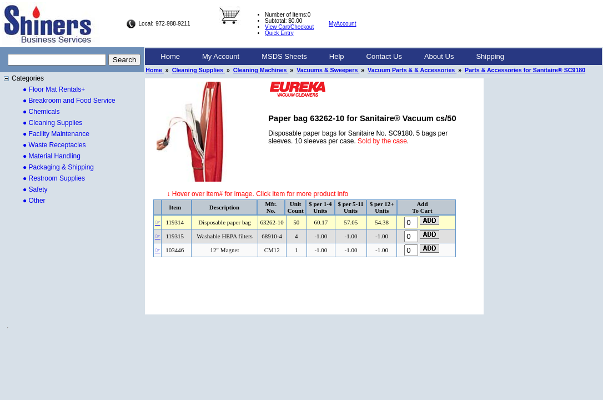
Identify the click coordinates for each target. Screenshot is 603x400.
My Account (220, 56)
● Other (34, 200)
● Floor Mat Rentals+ (54, 89)
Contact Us (384, 56)
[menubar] (332, 57)
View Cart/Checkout (289, 27)
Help (336, 56)
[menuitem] (170, 57)
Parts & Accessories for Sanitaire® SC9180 (525, 70)
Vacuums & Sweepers (328, 70)
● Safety (35, 189)
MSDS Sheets (284, 56)
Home (170, 56)
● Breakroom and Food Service (69, 100)
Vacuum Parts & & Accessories (412, 70)
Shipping (490, 56)
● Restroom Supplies (54, 178)
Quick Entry (279, 33)
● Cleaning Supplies (52, 123)
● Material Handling (52, 156)
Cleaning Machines (260, 70)
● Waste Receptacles (54, 145)
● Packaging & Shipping (58, 167)
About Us (439, 56)
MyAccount (342, 24)
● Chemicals (41, 112)
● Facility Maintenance (56, 134)
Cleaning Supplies (198, 70)
